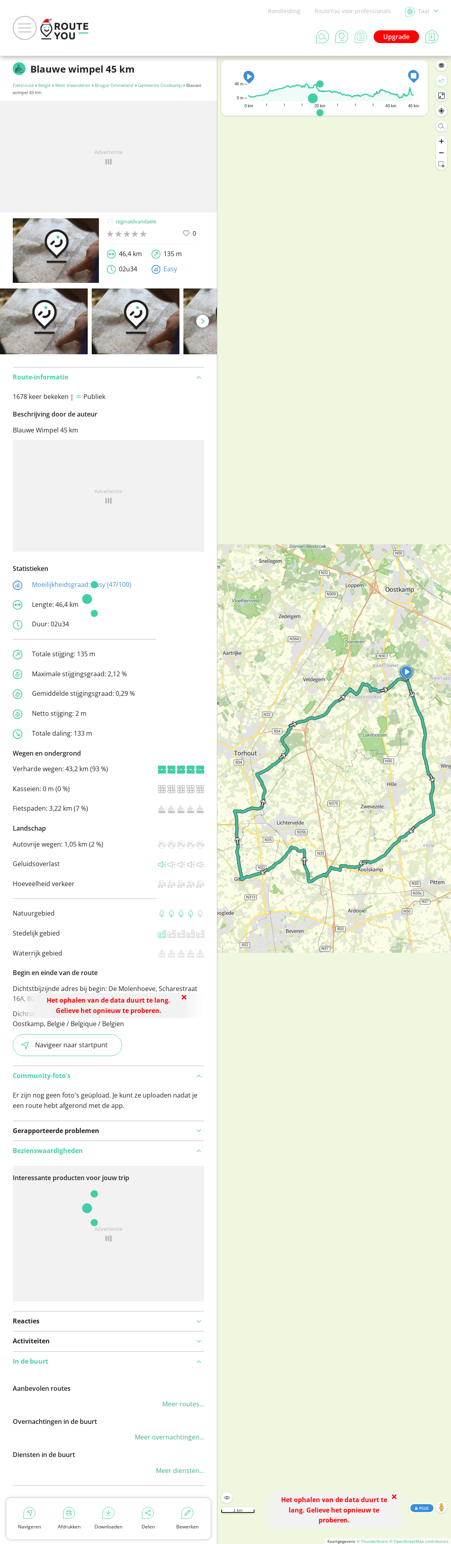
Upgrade (396, 36)
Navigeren (29, 1518)
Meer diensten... (180, 1470)
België (44, 85)
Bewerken (187, 1518)
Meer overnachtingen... (169, 1437)
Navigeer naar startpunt (64, 1045)
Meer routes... (183, 1404)
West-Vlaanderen (73, 85)
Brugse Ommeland (114, 85)
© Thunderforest (372, 1541)
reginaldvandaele (131, 221)
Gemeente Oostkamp (160, 85)
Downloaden (108, 1518)
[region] (334, 800)
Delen (148, 1518)
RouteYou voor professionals (353, 11)
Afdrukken (69, 1518)
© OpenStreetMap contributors (419, 1541)
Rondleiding (284, 11)
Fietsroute (23, 85)
